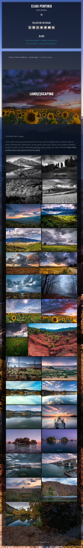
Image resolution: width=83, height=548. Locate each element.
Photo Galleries (21, 57)
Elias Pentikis (41, 6)
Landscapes (33, 57)
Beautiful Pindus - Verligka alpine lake (41, 40)
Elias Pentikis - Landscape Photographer (43, 44)
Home (11, 57)
